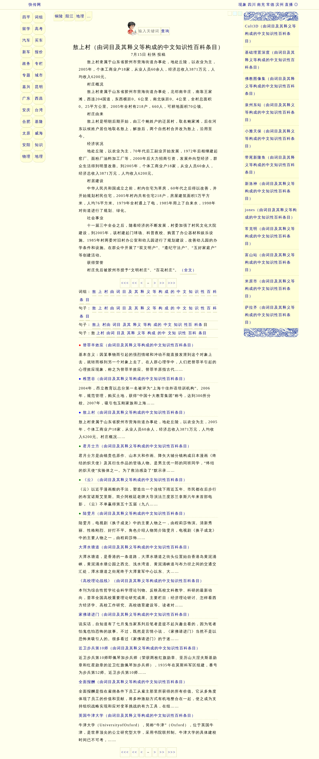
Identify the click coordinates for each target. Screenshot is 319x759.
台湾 (39, 110)
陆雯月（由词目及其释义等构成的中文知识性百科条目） (135, 513)
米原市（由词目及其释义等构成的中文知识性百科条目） (270, 288)
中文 (168, 325)
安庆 (26, 110)
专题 (26, 75)
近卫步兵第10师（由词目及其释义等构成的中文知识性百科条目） (139, 648)
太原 (26, 133)
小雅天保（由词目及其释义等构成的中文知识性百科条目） (270, 138)
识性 (182, 333)
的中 (162, 333)
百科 (192, 333)
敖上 (96, 325)
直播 (289, 5)
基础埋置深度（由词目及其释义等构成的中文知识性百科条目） (270, 59)
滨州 (280, 5)
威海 (39, 133)
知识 (39, 145)
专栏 (39, 63)
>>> (172, 283)
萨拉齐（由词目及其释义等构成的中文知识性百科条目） (270, 314)
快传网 (30, 5)
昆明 (39, 87)
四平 (26, 17)
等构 (147, 325)
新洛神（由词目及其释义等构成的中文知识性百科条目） (270, 191)
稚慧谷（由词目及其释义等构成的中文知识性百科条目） (135, 379)
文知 (172, 333)
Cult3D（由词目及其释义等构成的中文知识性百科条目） (270, 33)
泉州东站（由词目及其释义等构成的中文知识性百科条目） (270, 112)
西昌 (39, 98)
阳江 (69, 16)
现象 (242, 5)
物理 (26, 156)
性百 (188, 325)
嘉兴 (26, 87)
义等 (141, 333)
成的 (157, 325)
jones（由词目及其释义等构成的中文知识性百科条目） (271, 213)
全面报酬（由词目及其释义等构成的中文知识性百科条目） (133, 682)
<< (134, 283)
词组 (39, 17)
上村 (100, 333)
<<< (125, 283)
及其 (127, 325)
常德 (270, 5)
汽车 (26, 40)
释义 (137, 325)
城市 (39, 75)
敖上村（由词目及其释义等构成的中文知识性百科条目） (135, 412)
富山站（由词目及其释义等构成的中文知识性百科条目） (270, 262)
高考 (39, 29)
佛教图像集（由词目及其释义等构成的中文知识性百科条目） (270, 86)
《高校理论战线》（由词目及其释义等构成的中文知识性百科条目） (141, 581)
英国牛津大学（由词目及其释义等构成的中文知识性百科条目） (137, 715)
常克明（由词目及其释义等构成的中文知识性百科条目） (270, 236)
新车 (26, 52)
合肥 (26, 122)
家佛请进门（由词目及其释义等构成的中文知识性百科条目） (135, 614)
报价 (39, 52)
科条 (198, 325)
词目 (117, 325)
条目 (203, 333)
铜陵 (59, 16)
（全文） (188, 270)
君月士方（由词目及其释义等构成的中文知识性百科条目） (137, 446)
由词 (111, 333)
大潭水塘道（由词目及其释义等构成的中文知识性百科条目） (135, 547)
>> (162, 283)
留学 (26, 29)
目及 (121, 333)
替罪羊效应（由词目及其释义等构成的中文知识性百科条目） (139, 345)
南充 (261, 5)
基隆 (39, 122)
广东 (26, 98)
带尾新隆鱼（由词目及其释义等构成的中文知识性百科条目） (270, 164)
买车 (39, 40)
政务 (26, 63)
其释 (131, 333)
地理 (39, 156)
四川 (252, 5)
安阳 (26, 145)
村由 (106, 325)
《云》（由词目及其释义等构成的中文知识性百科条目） (135, 480)
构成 (151, 333)
